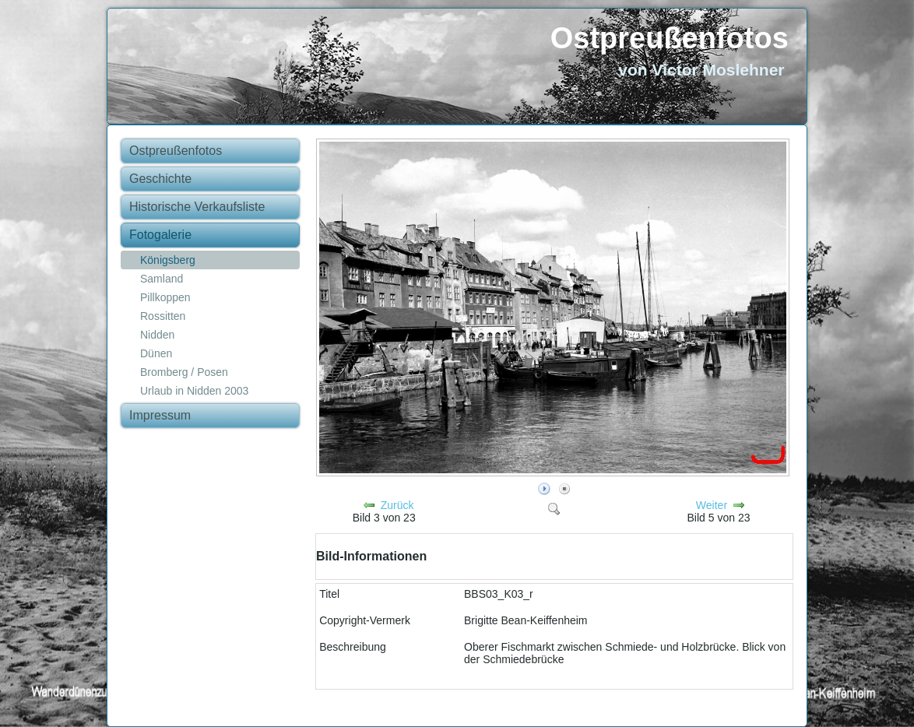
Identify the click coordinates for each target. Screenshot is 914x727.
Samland (161, 278)
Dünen (156, 353)
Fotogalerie (160, 234)
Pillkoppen (165, 297)
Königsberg (167, 260)
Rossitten (162, 316)
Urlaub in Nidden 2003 (194, 391)
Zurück (397, 505)
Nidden (157, 334)
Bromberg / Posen (184, 372)
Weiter (711, 505)
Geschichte (160, 178)
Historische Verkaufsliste (197, 206)
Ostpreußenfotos (669, 38)
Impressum (160, 415)
